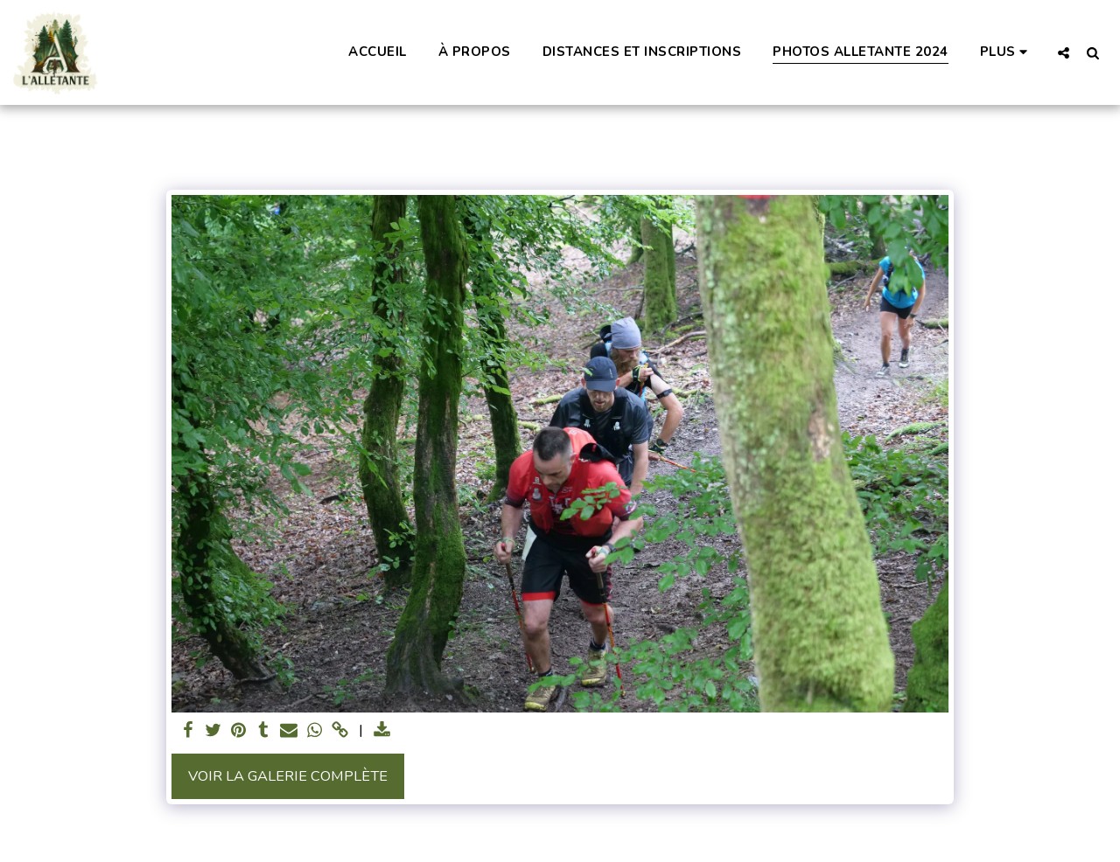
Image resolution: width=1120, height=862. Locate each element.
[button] (1063, 52)
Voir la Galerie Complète (288, 776)
